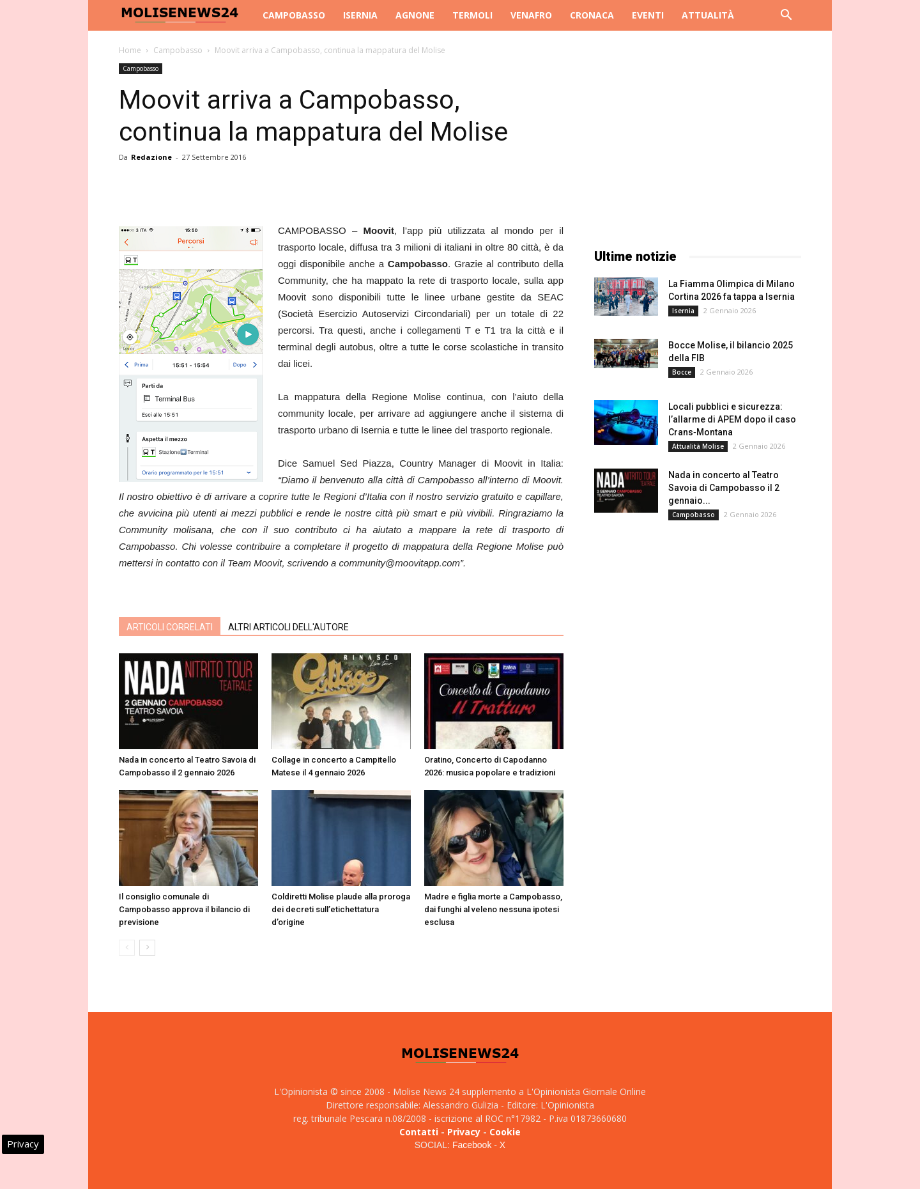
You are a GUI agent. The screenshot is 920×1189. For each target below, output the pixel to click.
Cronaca (592, 15)
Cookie (505, 1132)
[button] (785, 16)
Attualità (708, 15)
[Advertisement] (697, 143)
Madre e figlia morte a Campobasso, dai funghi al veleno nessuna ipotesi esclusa (493, 909)
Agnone (414, 15)
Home (130, 50)
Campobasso (294, 15)
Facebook (471, 1145)
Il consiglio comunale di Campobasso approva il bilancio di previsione (184, 909)
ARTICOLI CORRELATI (169, 627)
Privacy (463, 1132)
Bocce (681, 372)
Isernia (360, 15)
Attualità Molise (698, 446)
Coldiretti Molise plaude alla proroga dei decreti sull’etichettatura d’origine (341, 909)
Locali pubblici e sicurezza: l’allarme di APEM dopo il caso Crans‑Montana (732, 419)
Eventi (648, 15)
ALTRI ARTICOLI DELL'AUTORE (288, 627)
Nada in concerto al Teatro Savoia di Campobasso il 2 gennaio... (723, 488)
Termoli (472, 15)
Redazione (151, 157)
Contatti (418, 1132)
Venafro (531, 15)
